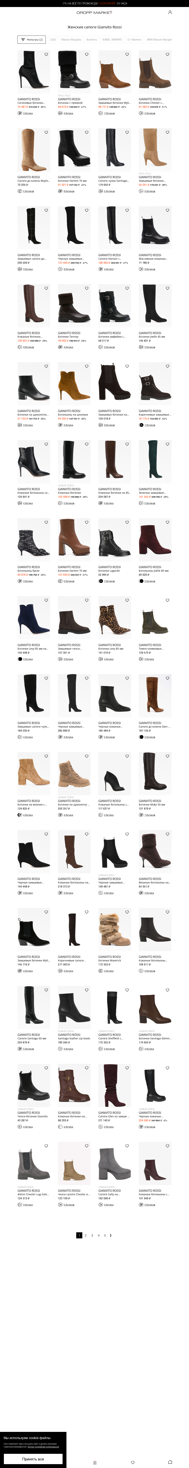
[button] (33, 1450)
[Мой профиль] (170, 12)
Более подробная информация (43, 1446)
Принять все (33, 1459)
